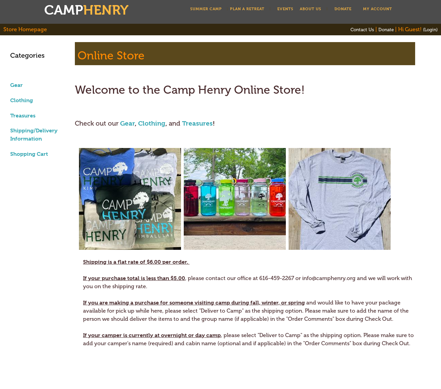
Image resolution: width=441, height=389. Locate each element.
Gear (16, 85)
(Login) (430, 29)
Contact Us (362, 29)
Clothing (21, 100)
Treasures (22, 115)
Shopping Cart (29, 154)
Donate (386, 29)
